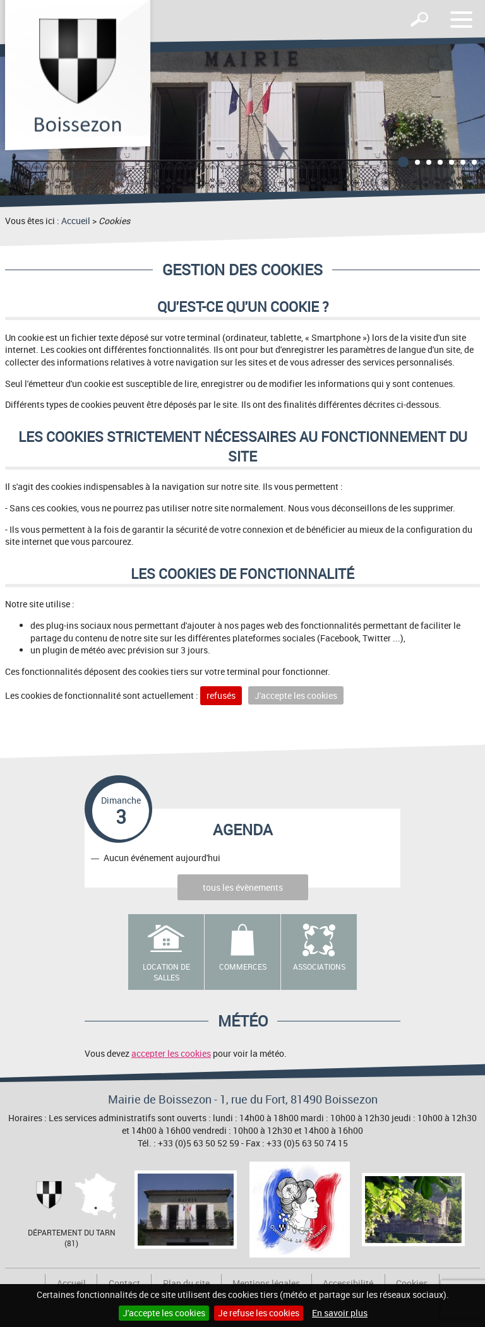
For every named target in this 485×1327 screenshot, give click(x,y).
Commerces (242, 966)
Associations (319, 966)
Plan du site (186, 1283)
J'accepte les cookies (164, 1313)
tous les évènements (243, 887)
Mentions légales (266, 1283)
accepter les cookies (171, 1053)
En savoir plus (340, 1313)
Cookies (412, 1283)
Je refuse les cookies (258, 1313)
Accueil (75, 221)
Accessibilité (348, 1283)
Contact (124, 1283)
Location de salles (166, 971)
